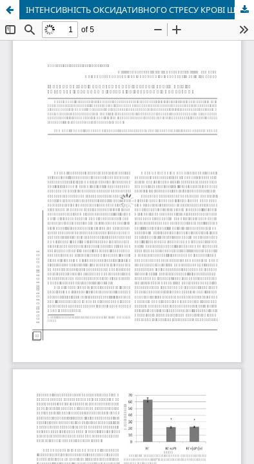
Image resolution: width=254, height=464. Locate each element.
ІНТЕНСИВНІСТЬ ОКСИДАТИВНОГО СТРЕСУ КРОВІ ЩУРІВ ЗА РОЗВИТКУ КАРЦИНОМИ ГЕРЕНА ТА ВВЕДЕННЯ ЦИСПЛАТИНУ (140, 9)
